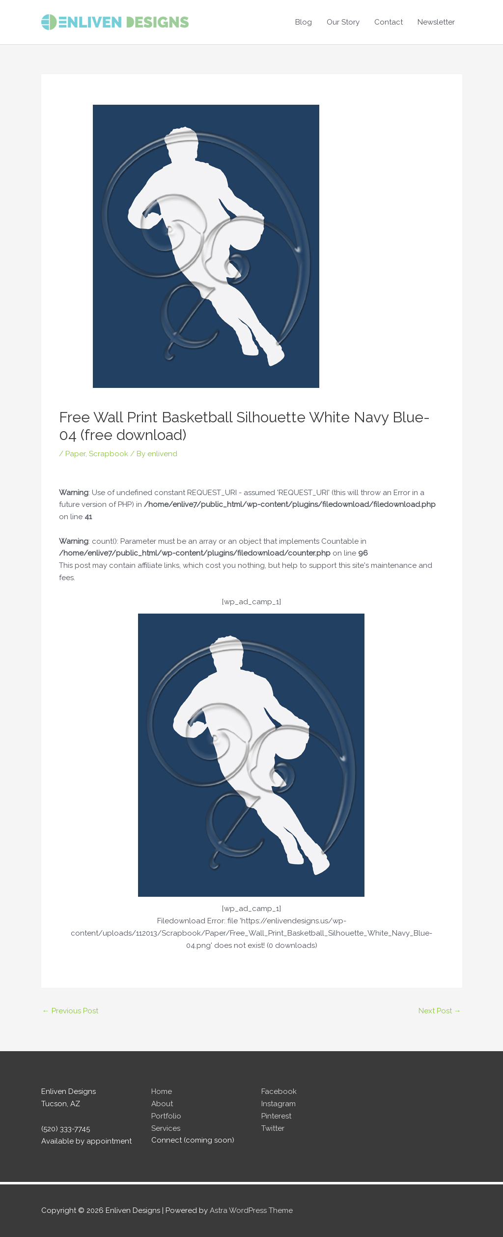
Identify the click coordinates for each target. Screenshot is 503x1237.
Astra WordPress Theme (251, 1210)
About (162, 1103)
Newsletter (436, 22)
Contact (388, 22)
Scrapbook (108, 453)
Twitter (272, 1128)
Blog (303, 22)
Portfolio (166, 1116)
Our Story (343, 22)
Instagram (278, 1103)
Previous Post (70, 1010)
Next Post (440, 1010)
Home (161, 1091)
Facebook (279, 1091)
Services (165, 1128)
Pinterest (276, 1116)
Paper (75, 453)
